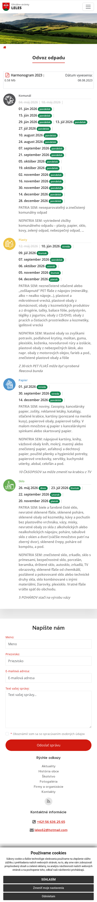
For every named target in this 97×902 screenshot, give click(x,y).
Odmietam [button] (48, 896)
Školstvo (48, 776)
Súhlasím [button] (48, 879)
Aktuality (48, 766)
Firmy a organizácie (48, 786)
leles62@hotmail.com (51, 830)
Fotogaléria (49, 781)
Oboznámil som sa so (47, 734)
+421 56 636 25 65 (51, 821)
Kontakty (48, 791)
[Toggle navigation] (88, 7)
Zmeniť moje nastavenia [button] (48, 888)
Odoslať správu (48, 745)
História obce (48, 771)
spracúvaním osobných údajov (64, 734)
